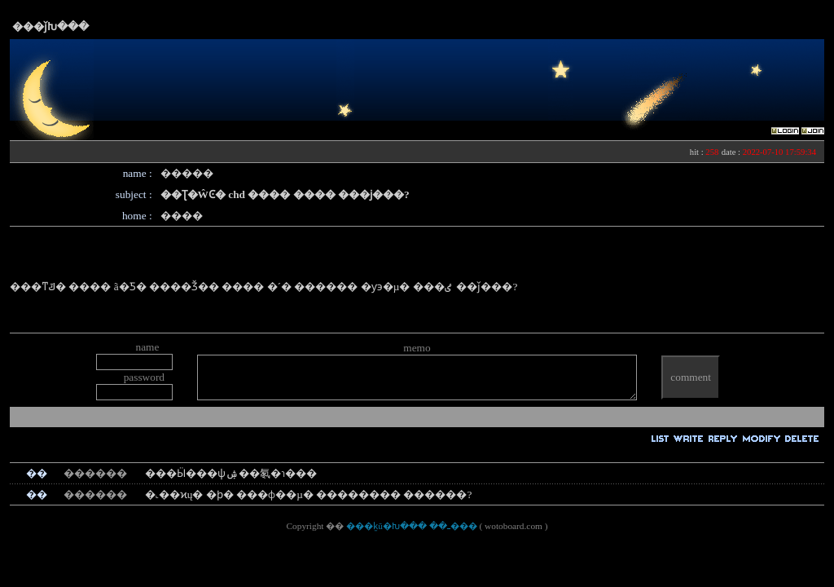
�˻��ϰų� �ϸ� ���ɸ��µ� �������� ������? (308, 494)
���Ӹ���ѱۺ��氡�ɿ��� (231, 473)
